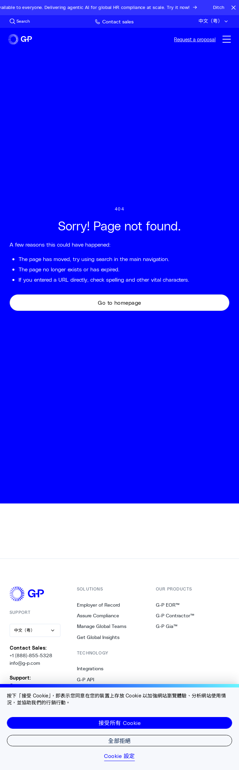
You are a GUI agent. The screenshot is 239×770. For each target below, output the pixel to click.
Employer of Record (98, 605)
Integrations (90, 668)
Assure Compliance (98, 615)
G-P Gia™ (167, 626)
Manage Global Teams (101, 626)
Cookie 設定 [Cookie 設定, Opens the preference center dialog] (119, 755)
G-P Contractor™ (175, 615)
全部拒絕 (119, 740)
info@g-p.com (25, 663)
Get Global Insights (98, 637)
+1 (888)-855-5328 (31, 655)
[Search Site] (20, 21)
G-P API (85, 679)
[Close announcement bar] (233, 7)
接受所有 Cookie (119, 722)
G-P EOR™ (168, 605)
